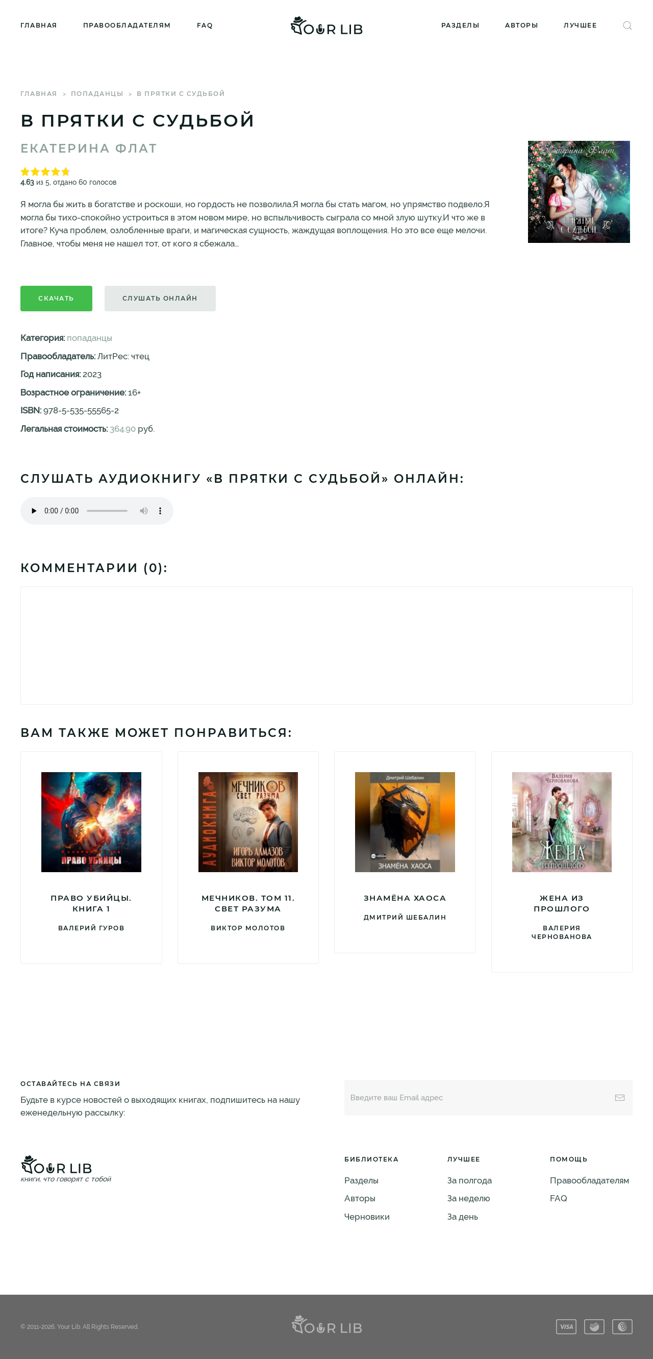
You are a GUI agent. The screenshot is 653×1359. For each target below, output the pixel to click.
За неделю (468, 1198)
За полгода (469, 1180)
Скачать (56, 298)
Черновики (367, 1217)
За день (462, 1217)
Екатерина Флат (89, 148)
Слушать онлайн (160, 298)
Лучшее (580, 25)
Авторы (521, 25)
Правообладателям (127, 25)
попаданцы (97, 93)
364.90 (123, 429)
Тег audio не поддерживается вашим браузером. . (96, 511)
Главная (39, 25)
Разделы (460, 25)
